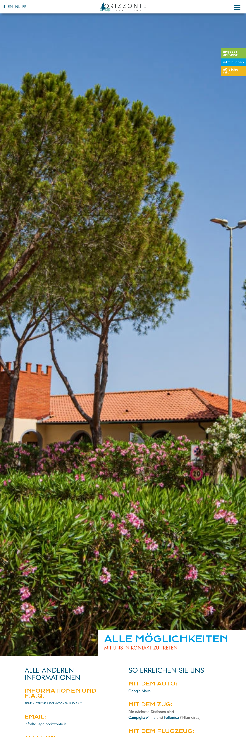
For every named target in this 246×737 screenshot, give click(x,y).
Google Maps (139, 691)
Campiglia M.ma (141, 717)
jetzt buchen (233, 62)
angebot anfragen (230, 53)
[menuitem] (4, 7)
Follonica (171, 717)
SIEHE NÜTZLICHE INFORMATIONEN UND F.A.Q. (54, 703)
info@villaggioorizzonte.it (45, 724)
